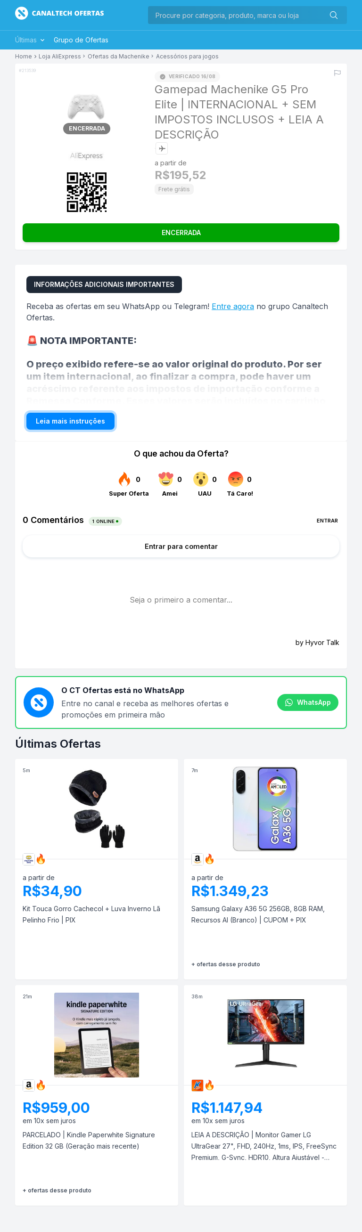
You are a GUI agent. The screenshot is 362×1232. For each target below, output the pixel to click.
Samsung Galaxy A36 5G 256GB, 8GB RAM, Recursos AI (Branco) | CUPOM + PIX (258, 914)
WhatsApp (308, 702)
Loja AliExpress (60, 56)
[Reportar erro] (337, 73)
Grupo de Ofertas (81, 40)
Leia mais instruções (70, 421)
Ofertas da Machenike (118, 56)
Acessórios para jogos (187, 56)
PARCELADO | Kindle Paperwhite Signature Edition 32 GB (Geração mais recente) (89, 1140)
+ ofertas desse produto (225, 964)
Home (23, 56)
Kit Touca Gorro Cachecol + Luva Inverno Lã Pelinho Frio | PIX (91, 914)
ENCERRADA (181, 232)
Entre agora (233, 306)
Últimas (30, 40)
